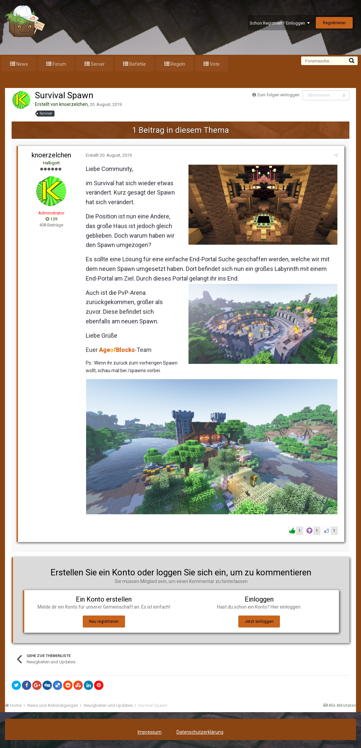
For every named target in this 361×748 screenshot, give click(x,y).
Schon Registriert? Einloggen (280, 23)
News (21, 64)
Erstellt (107, 155)
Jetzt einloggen (259, 623)
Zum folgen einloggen (278, 94)
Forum (59, 64)
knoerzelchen (73, 104)
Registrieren (334, 22)
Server (97, 64)
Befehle (137, 64)
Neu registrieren (104, 623)
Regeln (177, 64)
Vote (214, 64)
